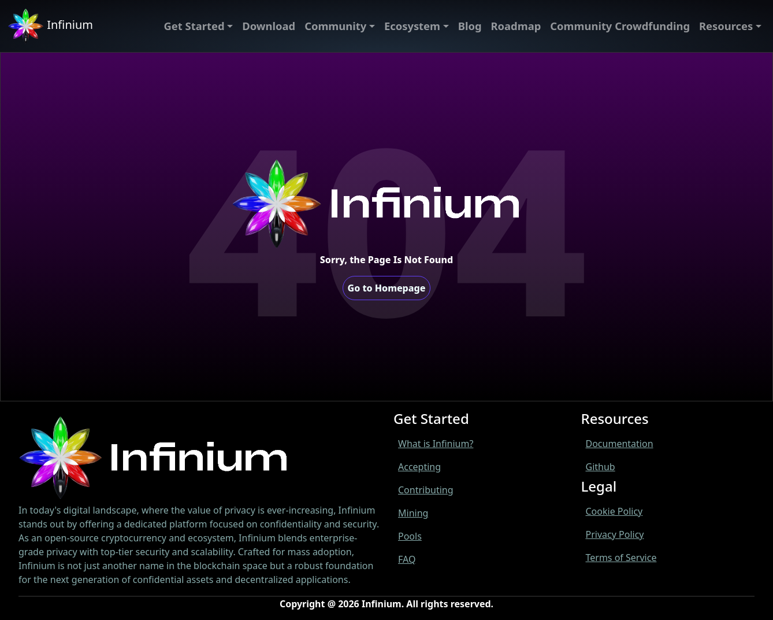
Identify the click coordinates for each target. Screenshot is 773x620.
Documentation (619, 443)
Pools (410, 536)
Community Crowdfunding (620, 26)
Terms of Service (621, 557)
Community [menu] (335, 26)
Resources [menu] (726, 26)
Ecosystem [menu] (412, 26)
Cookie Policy (614, 511)
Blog (470, 26)
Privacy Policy (615, 534)
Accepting (419, 466)
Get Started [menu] (194, 26)
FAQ (406, 559)
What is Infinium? (435, 443)
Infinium (50, 26)
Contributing (426, 490)
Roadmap (516, 26)
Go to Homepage (387, 288)
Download (268, 26)
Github (600, 466)
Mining (413, 513)
